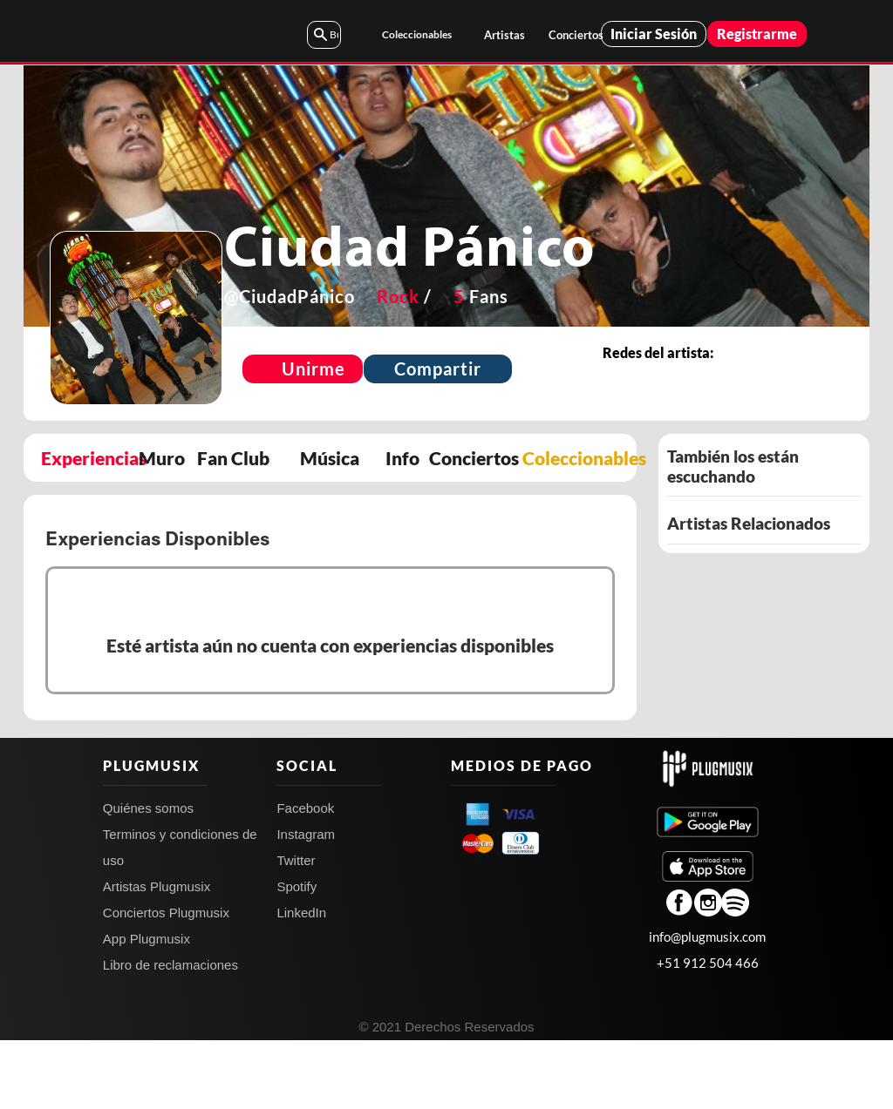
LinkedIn (301, 981)
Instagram (305, 903)
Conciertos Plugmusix (166, 981)
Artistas (504, 35)
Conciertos (574, 35)
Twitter (295, 929)
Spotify (296, 955)
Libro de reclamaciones (170, 1033)
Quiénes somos (148, 876)
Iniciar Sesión (653, 33)
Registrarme (757, 33)
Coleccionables (417, 34)
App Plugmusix (146, 1007)
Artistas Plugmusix (156, 955)
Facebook (305, 876)
